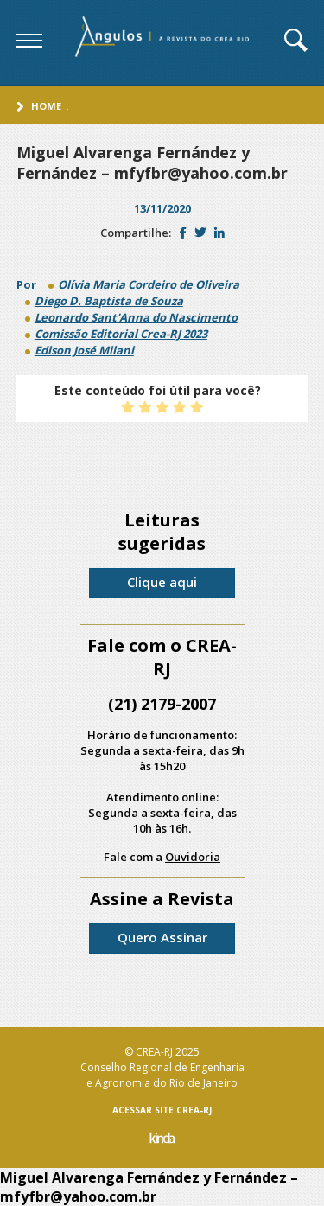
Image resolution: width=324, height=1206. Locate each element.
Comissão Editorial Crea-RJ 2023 (121, 333)
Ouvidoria (192, 857)
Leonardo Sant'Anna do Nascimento (136, 317)
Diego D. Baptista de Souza (109, 301)
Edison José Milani (84, 350)
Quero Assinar (162, 937)
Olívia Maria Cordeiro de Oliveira (148, 284)
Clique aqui (162, 581)
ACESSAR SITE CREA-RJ (162, 1110)
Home (46, 105)
